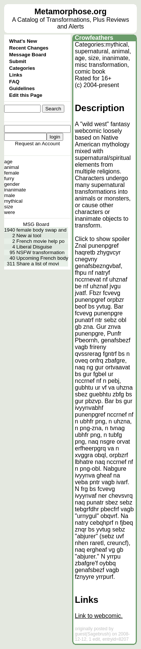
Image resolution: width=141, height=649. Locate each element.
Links (15, 75)
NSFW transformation (41, 252)
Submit (17, 61)
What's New (23, 41)
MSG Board (36, 224)
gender (12, 184)
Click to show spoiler (102, 239)
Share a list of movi (38, 264)
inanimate (15, 190)
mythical (13, 201)
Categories (22, 68)
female (11, 173)
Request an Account (37, 143)
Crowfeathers (94, 38)
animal (11, 167)
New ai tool (29, 235)
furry (9, 178)
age (8, 161)
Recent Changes (28, 48)
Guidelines (22, 88)
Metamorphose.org (71, 11)
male (9, 195)
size (8, 206)
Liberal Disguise (34, 247)
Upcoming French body (42, 258)
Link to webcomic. (99, 616)
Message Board (27, 54)
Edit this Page (25, 95)
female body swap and (42, 230)
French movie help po (41, 241)
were (9, 212)
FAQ (14, 81)
